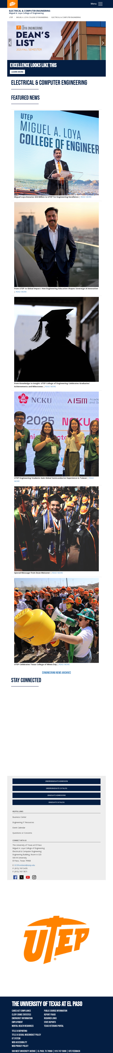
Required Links (50, 1018)
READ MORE (86, 197)
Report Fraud (50, 1014)
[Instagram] (34, 877)
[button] (10, 42)
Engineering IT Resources (23, 822)
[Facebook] (15, 877)
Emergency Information (22, 1018)
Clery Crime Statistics (21, 1014)
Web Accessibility (19, 1042)
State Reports (50, 1022)
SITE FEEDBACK (74, 1051)
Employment (17, 1022)
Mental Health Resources (23, 1026)
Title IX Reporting (19, 1031)
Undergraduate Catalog (56, 788)
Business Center (19, 817)
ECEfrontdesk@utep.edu (24, 865)
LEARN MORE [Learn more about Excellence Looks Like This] (17, 72)
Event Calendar (18, 827)
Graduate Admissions (56, 795)
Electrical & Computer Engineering (29, 10)
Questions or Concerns (22, 833)
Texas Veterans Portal (54, 1026)
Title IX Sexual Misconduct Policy (26, 1034)
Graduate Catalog (56, 802)
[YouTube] (28, 877)
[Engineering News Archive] (56, 673)
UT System (16, 1038)
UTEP (11, 17)
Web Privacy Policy (20, 1046)
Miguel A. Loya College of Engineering (26, 13)
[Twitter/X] (21, 877)
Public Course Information (55, 1010)
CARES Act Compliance (21, 1010)
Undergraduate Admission (56, 781)
